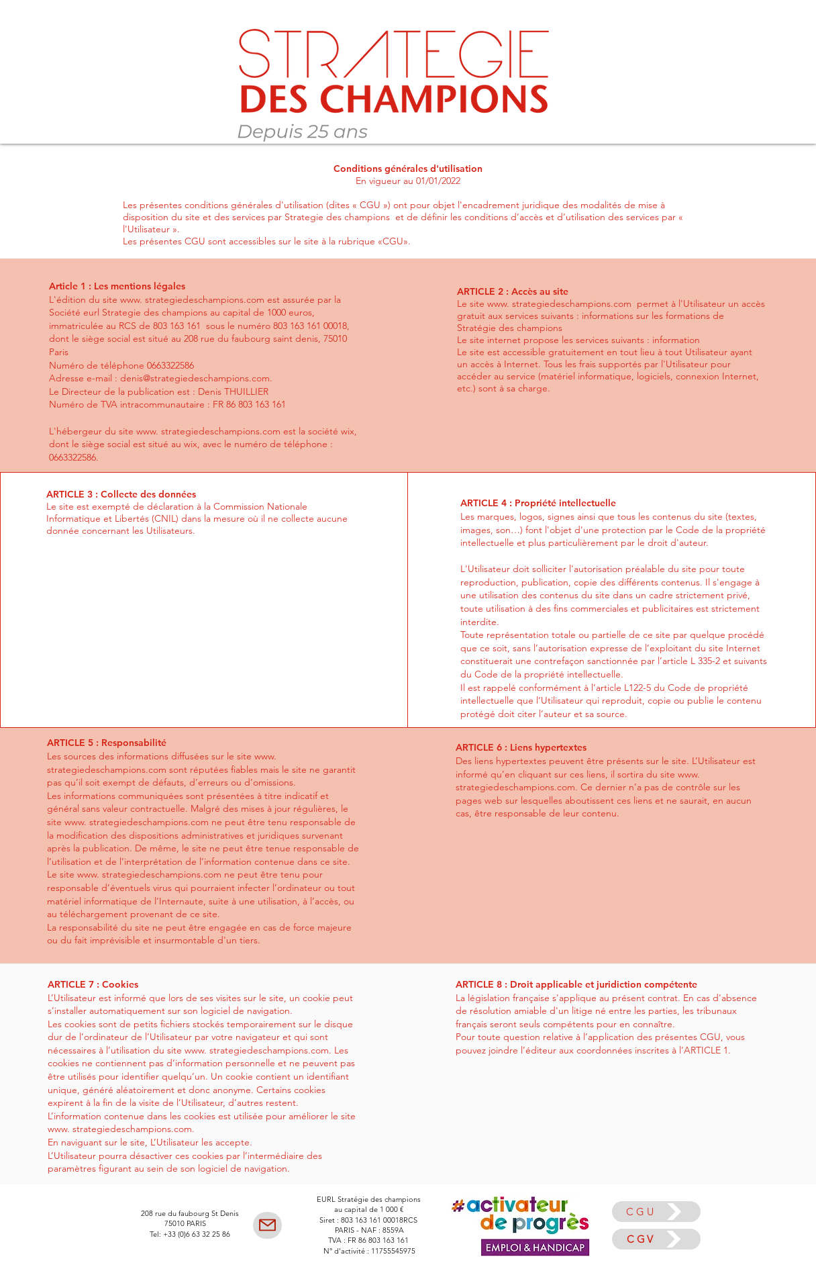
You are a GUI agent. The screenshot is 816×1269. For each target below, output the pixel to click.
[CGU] (656, 1211)
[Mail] (267, 1225)
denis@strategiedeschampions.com (195, 378)
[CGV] (656, 1239)
